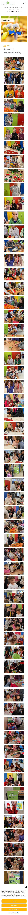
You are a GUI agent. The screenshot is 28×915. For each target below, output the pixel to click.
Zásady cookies (12, 912)
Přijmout (14, 901)
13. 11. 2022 (6, 45)
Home (10, 9)
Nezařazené (16, 9)
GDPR (17, 912)
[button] (26, 887)
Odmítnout (14, 905)
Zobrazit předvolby (14, 909)
